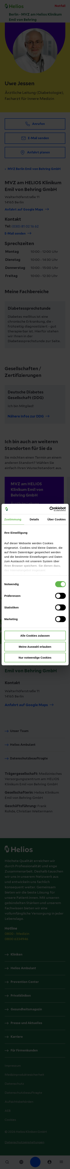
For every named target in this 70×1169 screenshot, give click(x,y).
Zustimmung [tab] (12, 519)
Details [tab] (34, 519)
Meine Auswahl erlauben (35, 646)
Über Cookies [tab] (56, 519)
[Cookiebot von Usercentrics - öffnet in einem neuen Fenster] (50, 508)
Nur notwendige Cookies (35, 657)
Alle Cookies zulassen (35, 635)
